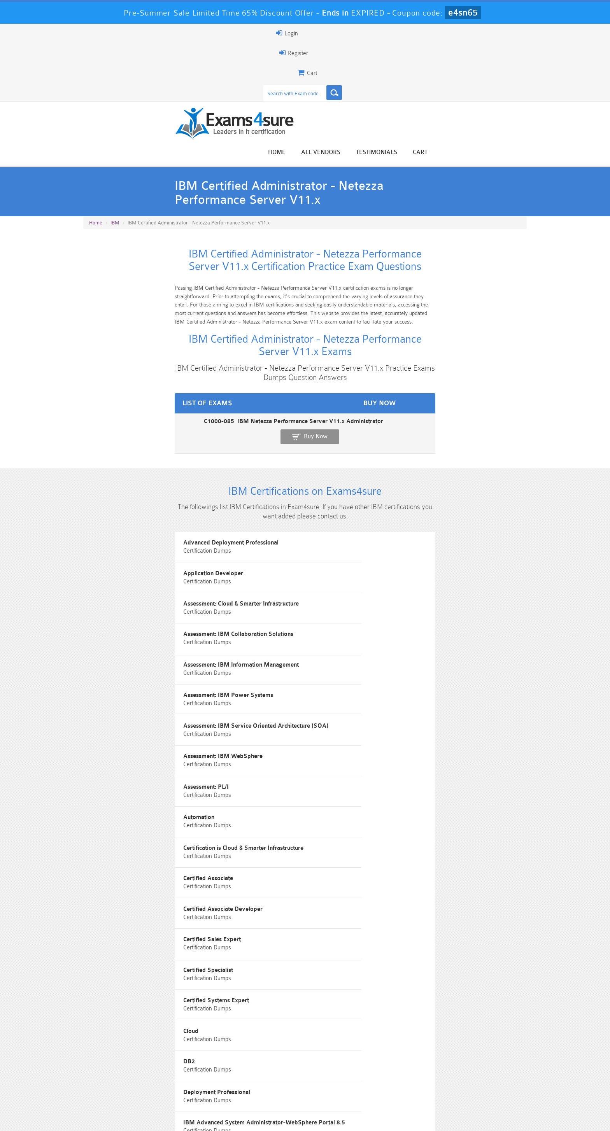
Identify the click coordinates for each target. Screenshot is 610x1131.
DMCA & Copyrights (309, 1118)
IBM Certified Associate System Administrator (302, 828)
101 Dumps (194, 1071)
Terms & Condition (209, 1118)
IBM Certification (263, 716)
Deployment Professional (274, 674)
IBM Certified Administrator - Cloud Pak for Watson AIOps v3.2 (299, 755)
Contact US (258, 1118)
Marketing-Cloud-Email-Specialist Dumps (490, 1075)
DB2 (95, 674)
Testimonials (473, 63)
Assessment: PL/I (415, 534)
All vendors (418, 63)
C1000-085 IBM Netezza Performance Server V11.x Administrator (175, 324)
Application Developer (271, 464)
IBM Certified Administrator (430, 716)
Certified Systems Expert (274, 639)
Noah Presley (302, 1002)
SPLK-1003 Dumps (342, 1085)
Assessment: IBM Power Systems (438, 499)
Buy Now (496, 328)
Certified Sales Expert (421, 604)
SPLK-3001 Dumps (416, 1085)
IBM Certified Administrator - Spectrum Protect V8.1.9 (152, 797)
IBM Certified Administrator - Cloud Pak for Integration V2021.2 (147, 755)
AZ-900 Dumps (268, 1085)
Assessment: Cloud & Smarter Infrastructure (450, 464)
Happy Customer (302, 1017)
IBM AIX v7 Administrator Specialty (137, 716)
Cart (517, 63)
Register (436, 33)
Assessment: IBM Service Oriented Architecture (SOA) (152, 538)
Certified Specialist (114, 639)
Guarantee (161, 1118)
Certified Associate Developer (280, 604)
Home (374, 63)
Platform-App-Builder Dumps (120, 1088)
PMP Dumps (120, 1071)
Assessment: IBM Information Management (299, 499)
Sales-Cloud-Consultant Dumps (268, 1075)
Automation (256, 569)
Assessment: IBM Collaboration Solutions (144, 499)
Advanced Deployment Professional (136, 464)
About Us (123, 1118)
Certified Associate (114, 604)
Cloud (400, 639)
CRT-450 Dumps (416, 1071)
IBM (114, 133)
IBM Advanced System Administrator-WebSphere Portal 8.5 (444, 678)
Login (477, 33)
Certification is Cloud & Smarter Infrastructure (453, 569)
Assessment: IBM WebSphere (281, 534)
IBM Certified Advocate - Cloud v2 (287, 793)
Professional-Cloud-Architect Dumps (342, 1075)
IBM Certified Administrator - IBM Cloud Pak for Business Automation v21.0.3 (453, 755)
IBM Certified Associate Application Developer (455, 793)
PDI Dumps (194, 1085)
